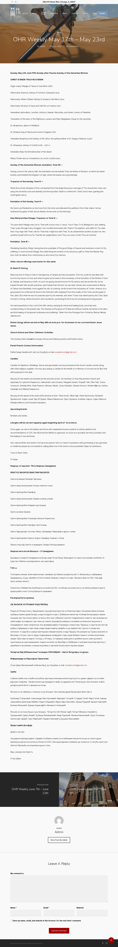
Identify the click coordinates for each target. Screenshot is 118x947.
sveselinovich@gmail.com (66, 352)
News (58, 32)
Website (80, 908)
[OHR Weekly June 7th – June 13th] (29, 789)
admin (42, 46)
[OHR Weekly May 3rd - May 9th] (88, 789)
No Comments (72, 46)
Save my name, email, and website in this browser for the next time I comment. (47, 921)
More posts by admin (59, 840)
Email (46, 908)
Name (13, 908)
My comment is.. (17, 873)
